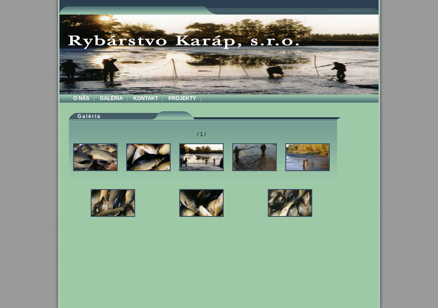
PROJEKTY (182, 98)
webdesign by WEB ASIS (348, 11)
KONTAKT (145, 98)
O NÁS (81, 98)
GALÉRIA (111, 98)
